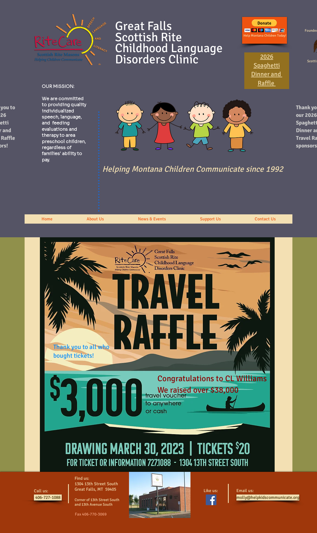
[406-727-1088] (48, 497)
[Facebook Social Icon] (211, 499)
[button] (95, 219)
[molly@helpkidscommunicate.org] (267, 497)
